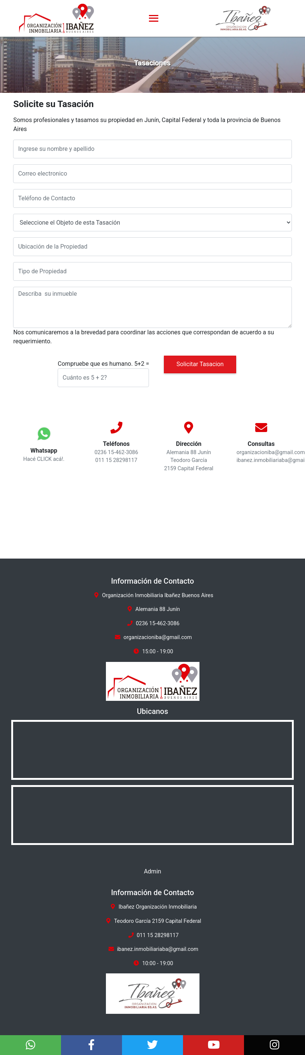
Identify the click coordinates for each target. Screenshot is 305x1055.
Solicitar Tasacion (199, 364)
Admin (152, 871)
